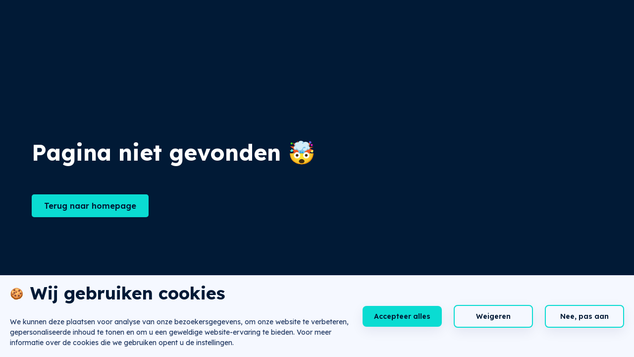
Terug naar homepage (90, 206)
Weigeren (493, 316)
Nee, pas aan (584, 316)
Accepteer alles (402, 316)
